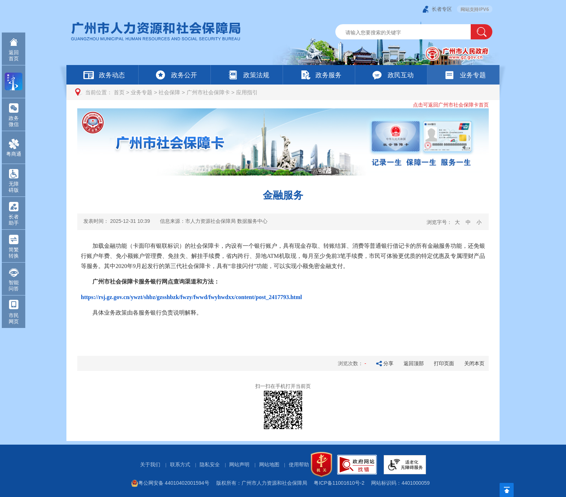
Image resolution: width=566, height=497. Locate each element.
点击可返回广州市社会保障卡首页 (451, 105)
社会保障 (169, 92)
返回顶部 (414, 363)
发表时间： (116, 221)
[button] (481, 31)
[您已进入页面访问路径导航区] (283, 92)
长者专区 (442, 9)
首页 (119, 92)
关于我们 (150, 464)
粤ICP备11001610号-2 (339, 483)
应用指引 (247, 92)
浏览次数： (352, 363)
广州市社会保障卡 (208, 92)
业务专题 (141, 92)
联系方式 (180, 464)
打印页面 (444, 363)
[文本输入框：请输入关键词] (409, 32)
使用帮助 (299, 464)
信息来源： (213, 221)
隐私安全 (210, 464)
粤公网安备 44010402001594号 (170, 483)
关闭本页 (474, 363)
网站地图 (269, 464)
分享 (388, 363)
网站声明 (239, 464)
